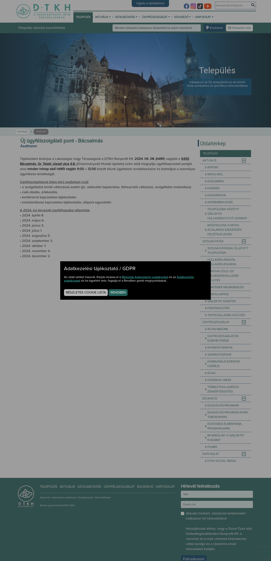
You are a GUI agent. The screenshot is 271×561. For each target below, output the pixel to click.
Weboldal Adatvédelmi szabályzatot (145, 277)
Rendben (118, 292)
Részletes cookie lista (86, 292)
